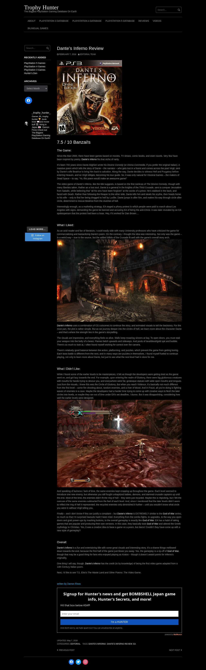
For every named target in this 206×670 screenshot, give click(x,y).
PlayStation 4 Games (34, 66)
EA (134, 644)
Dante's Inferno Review (119, 644)
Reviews (144, 21)
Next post (174, 650)
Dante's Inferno (97, 644)
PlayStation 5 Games (34, 63)
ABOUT (31, 21)
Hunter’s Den (30, 73)
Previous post (67, 650)
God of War (168, 513)
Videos (157, 21)
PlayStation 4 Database (87, 21)
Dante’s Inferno (89, 159)
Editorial (75, 644)
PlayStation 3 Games (34, 70)
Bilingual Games (38, 28)
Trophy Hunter (41, 7)
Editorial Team (88, 54)
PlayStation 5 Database (120, 21)
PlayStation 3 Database (54, 21)
